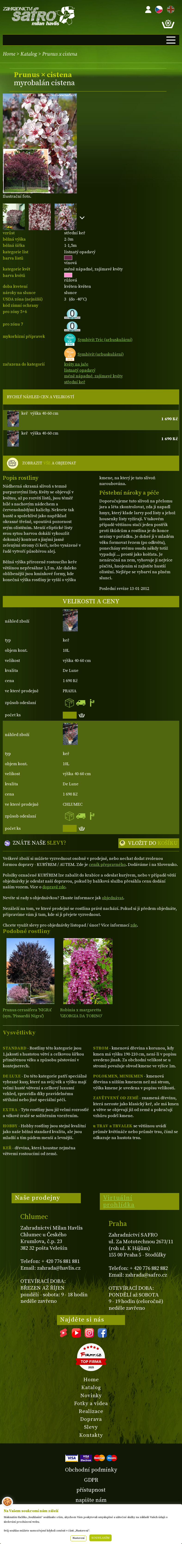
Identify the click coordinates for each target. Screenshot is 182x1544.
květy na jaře (76, 364)
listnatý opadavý (79, 370)
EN (170, 8)
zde (133, 925)
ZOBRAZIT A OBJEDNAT (49, 463)
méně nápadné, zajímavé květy (93, 376)
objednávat (112, 898)
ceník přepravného (107, 864)
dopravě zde (53, 887)
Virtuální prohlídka (119, 1201)
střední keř (74, 382)
